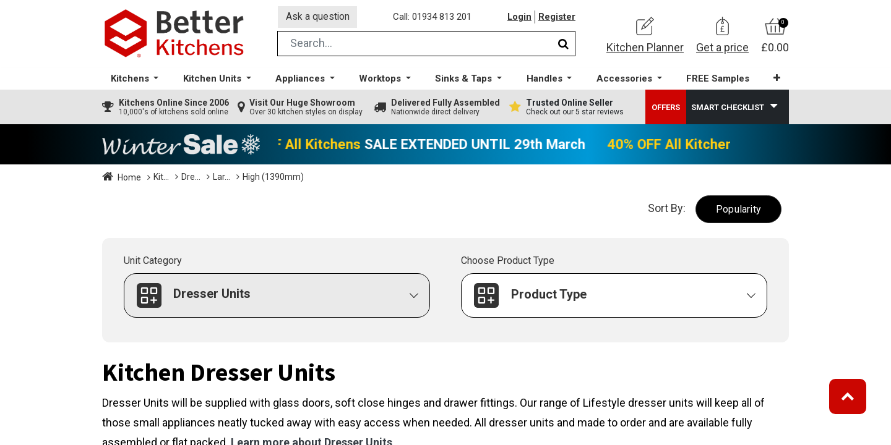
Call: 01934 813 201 (433, 17)
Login (519, 17)
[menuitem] (717, 80)
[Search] (563, 45)
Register (556, 17)
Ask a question (318, 17)
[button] (776, 80)
